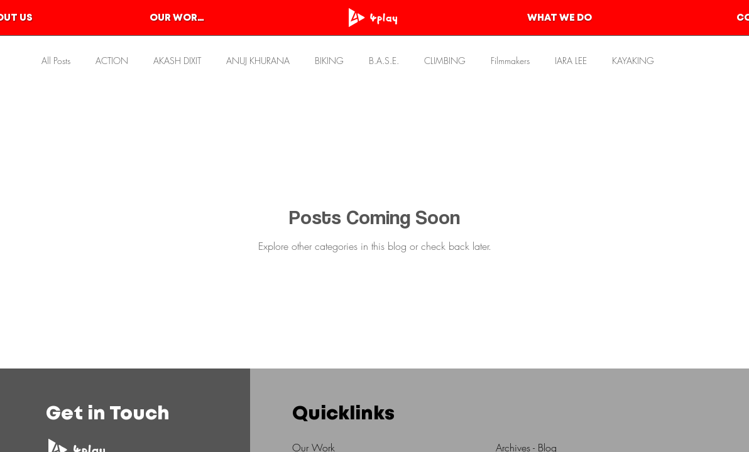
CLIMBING (445, 61)
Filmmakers (510, 61)
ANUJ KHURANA (258, 61)
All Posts (55, 61)
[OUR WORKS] (179, 18)
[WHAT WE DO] (559, 18)
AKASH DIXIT (177, 61)
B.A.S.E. (384, 61)
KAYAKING (633, 61)
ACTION (112, 61)
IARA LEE (571, 61)
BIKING (329, 61)
